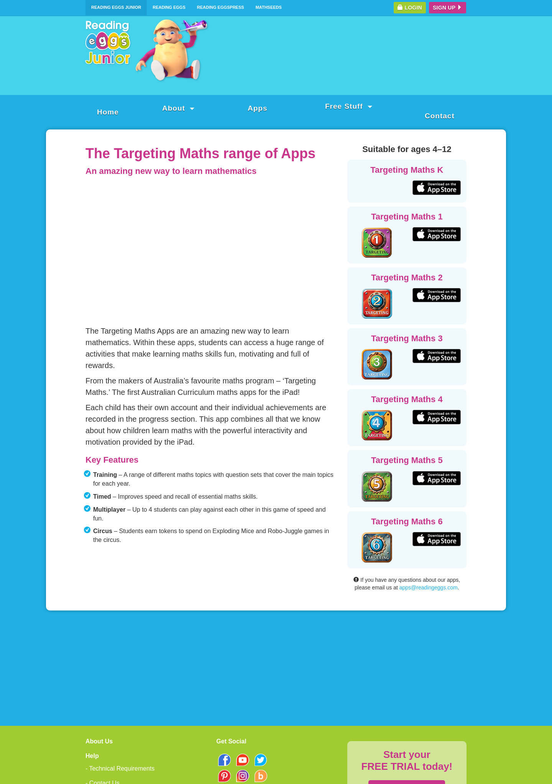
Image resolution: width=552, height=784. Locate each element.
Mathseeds (269, 7)
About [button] (178, 108)
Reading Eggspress (220, 7)
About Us (99, 741)
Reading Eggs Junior (116, 7)
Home (108, 112)
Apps (258, 108)
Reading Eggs (169, 7)
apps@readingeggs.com (428, 587)
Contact (440, 116)
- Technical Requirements (119, 768)
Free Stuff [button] (348, 106)
